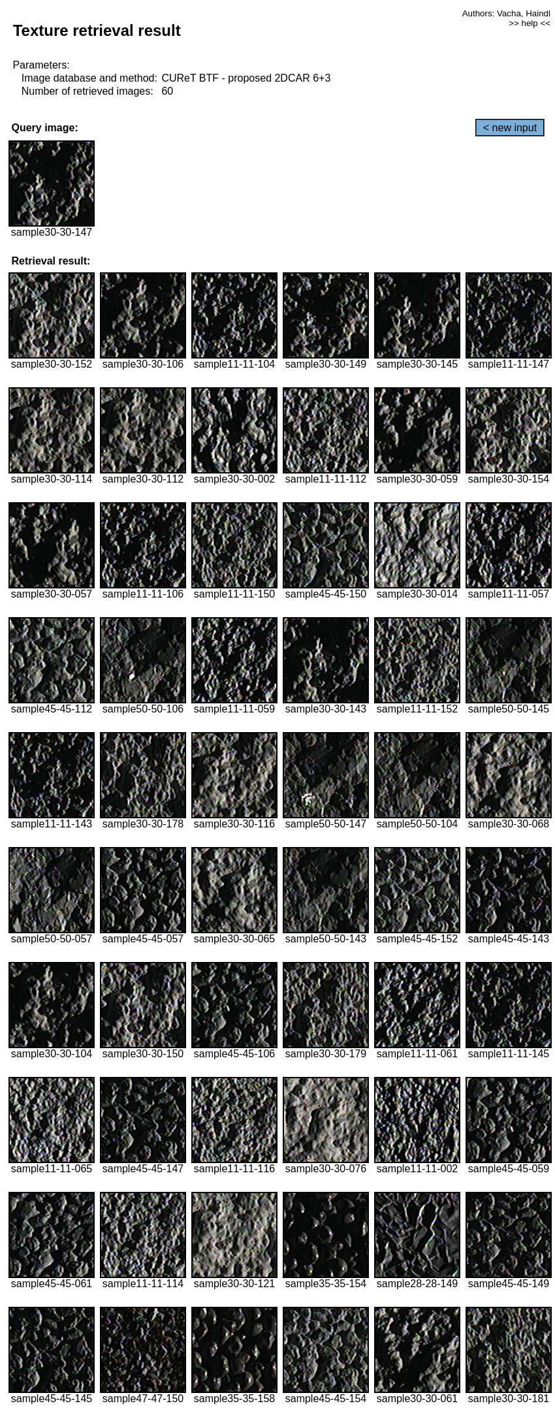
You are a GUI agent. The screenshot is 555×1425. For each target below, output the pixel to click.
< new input (510, 127)
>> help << (529, 23)
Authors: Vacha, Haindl (506, 13)
